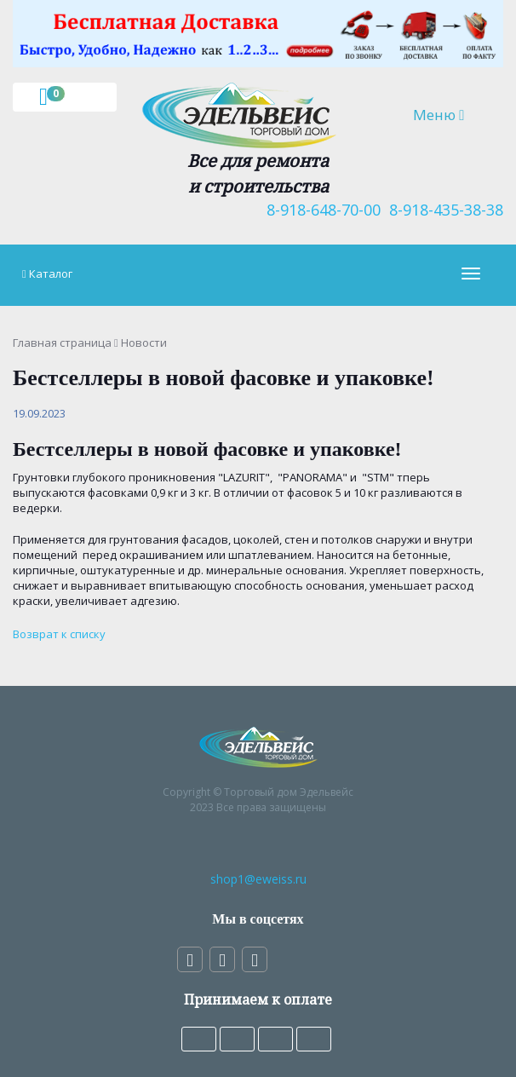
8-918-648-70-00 (319, 209)
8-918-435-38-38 (442, 209)
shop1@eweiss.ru (258, 879)
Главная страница (62, 342)
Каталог (50, 273)
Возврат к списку (59, 634)
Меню (451, 114)
